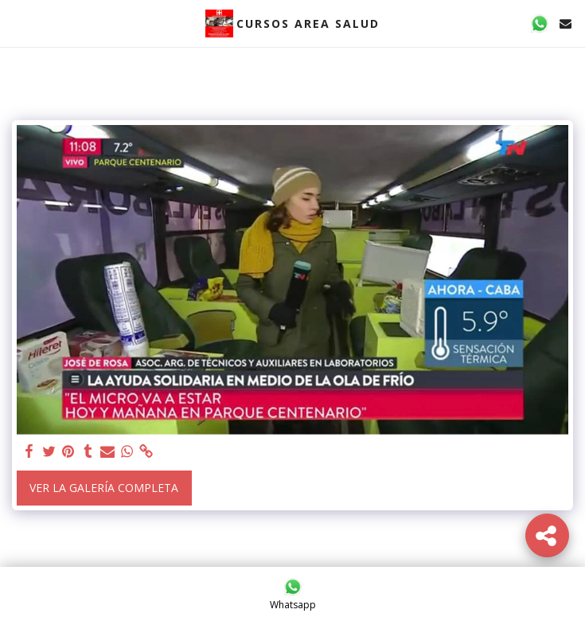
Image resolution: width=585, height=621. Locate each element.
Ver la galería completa (103, 487)
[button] (17, 22)
